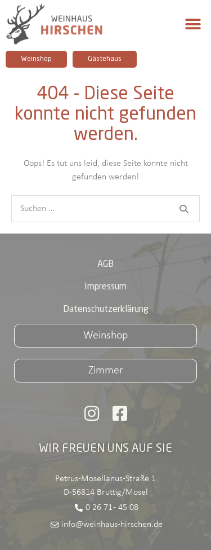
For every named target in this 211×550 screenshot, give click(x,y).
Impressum (105, 287)
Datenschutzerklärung (106, 309)
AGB (105, 264)
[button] (192, 24)
